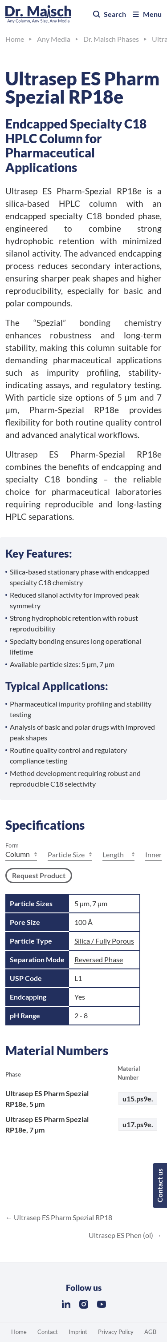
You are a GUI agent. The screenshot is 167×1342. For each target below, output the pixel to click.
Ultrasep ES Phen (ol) (122, 1235)
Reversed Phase (98, 959)
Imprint (78, 1331)
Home (19, 1331)
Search (109, 14)
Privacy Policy (116, 1331)
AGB (150, 1331)
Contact (47, 1331)
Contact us (159, 1185)
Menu (146, 14)
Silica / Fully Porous (104, 940)
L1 (78, 978)
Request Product (38, 875)
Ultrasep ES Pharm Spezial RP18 (62, 1217)
